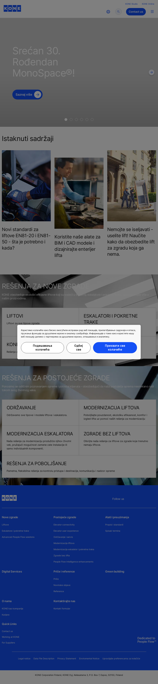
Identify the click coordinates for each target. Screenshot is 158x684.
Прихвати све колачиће (115, 347)
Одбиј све (78, 347)
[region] (79, 342)
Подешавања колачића (42, 347)
